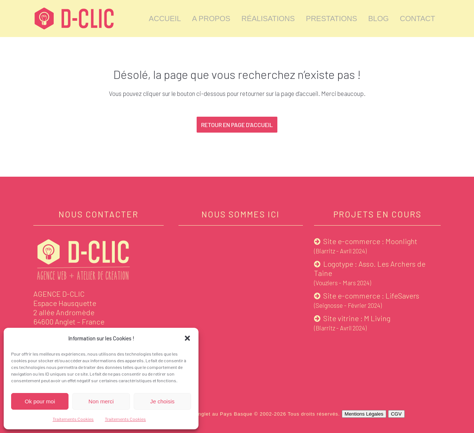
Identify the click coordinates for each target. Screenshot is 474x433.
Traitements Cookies (73, 419)
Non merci (101, 401)
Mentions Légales (364, 414)
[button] (187, 338)
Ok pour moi (40, 401)
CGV (396, 414)
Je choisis (162, 401)
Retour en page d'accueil (237, 124)
